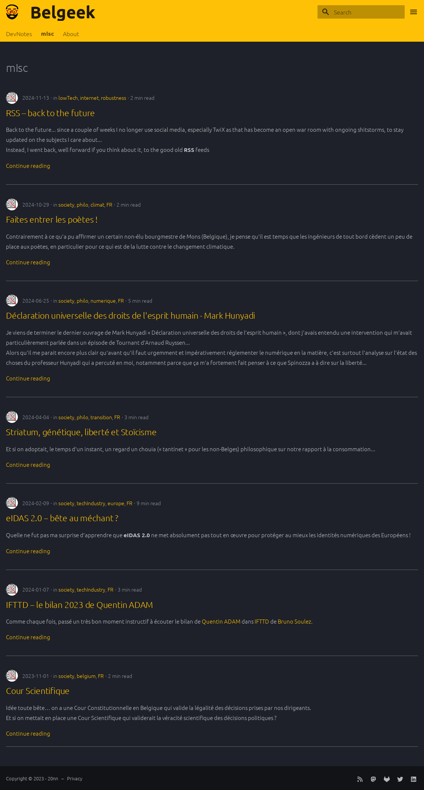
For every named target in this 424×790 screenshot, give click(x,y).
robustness (113, 97)
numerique (103, 300)
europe (116, 503)
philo (82, 204)
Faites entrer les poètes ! (52, 219)
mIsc (47, 33)
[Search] (361, 12)
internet (89, 97)
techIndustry (91, 503)
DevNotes (19, 34)
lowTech (68, 97)
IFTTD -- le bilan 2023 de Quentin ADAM (79, 604)
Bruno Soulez (294, 621)
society (66, 204)
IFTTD (262, 621)
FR (109, 204)
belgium (86, 675)
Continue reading (28, 165)
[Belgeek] (12, 11)
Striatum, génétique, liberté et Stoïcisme (81, 432)
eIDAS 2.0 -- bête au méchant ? (62, 518)
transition (101, 417)
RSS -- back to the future (50, 113)
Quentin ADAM (221, 621)
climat (97, 204)
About (71, 34)
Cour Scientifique (38, 690)
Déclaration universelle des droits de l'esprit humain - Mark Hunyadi (130, 315)
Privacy (74, 778)
